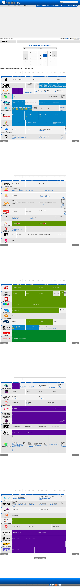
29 (25, 52)
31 (35, 52)
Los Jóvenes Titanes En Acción (41, 85)
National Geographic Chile (6, 186)
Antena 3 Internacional (6, 318)
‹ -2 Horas (4, 141)
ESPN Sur (6, 335)
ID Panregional (6, 213)
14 (35, 58)
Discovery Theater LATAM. (6, 500)
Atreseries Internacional (6, 523)
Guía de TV (2, 38)
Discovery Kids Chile (6, 98)
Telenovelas (57, 5)
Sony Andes (6, 393)
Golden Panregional (6, 540)
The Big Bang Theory (24, 384)
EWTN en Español (6, 329)
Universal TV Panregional (6, 405)
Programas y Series (45, 5)
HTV (6, 242)
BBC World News (6, 295)
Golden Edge (6, 434)
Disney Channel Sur (6, 104)
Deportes (52, 5)
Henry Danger (47, 90)
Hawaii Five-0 (15, 396)
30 (30, 52)
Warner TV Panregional (6, 388)
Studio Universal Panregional (6, 417)
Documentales (69, 5)
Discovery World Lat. (6, 506)
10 (50, 55)
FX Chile (6, 428)
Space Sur (6, 534)
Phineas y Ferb (42, 102)
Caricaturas (63, 5)
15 (40, 58)
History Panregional (6, 197)
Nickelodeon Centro (6, 93)
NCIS (40, 396)
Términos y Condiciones (37, 584)
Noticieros (75, 5)
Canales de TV (17, 5)
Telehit (6, 81)
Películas (38, 5)
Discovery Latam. (6, 138)
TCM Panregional (6, 423)
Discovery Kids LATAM (6, 446)
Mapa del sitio (29, 584)
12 (25, 58)
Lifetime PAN (6, 410)
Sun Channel (6, 517)
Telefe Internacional (6, 306)
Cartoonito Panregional (6, 110)
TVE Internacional (6, 312)
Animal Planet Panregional (6, 132)
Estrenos (26, 5)
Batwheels (14, 107)
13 (30, 58)
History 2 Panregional (6, 191)
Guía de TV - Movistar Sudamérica (40, 45)
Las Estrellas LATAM (6, 225)
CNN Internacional (6, 301)
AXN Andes (6, 399)
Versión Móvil (22, 584)
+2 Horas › (75, 141)
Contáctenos (46, 584)
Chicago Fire (15, 402)
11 (55, 55)
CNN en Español (6, 289)
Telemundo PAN (6, 231)
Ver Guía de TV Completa (40, 558)
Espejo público (16, 315)
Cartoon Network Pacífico (6, 87)
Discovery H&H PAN (6, 205)
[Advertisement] (16, 22)
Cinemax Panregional (6, 546)
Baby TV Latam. (6, 125)
